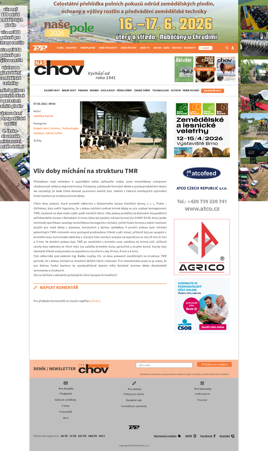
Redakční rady (134, 400)
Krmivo (55, 128)
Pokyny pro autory (134, 394)
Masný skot (69, 90)
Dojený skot (52, 90)
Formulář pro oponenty (134, 406)
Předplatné (89, 47)
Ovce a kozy (107, 90)
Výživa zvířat (124, 90)
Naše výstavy (129, 47)
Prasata (83, 90)
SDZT (102, 436)
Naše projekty (109, 47)
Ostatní (176, 90)
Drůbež (94, 90)
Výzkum (39, 133)
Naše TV (146, 47)
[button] (214, 364)
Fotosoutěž (65, 411)
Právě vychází (191, 90)
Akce (65, 418)
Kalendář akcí (212, 90)
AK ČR (64, 436)
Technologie (160, 90)
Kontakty (190, 47)
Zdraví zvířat (142, 90)
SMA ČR (92, 436)
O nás (60, 47)
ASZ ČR (82, 436)
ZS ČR (73, 436)
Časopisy (72, 47)
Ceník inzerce (202, 393)
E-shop (65, 405)
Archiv (158, 47)
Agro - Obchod (172, 47)
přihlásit (95, 301)
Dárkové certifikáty (65, 399)
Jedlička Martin (43, 116)
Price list (202, 400)
